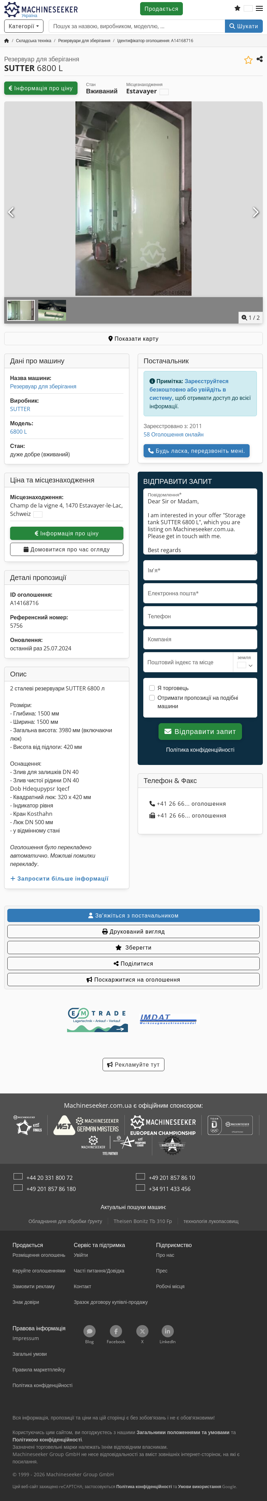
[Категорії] (23, 26)
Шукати (243, 26)
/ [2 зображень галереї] (251, 318)
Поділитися (133, 963)
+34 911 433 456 (170, 1189)
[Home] (33, 41)
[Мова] (248, 8)
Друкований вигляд (133, 931)
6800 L (18, 431)
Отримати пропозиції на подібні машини (197, 702)
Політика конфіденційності (200, 749)
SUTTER (20, 409)
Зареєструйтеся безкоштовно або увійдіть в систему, (188, 389)
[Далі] (255, 212)
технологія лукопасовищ (211, 1221)
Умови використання (199, 1487)
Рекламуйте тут (133, 1064)
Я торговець (173, 688)
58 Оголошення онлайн (174, 434)
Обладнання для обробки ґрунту (65, 1221)
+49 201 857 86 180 (51, 1189)
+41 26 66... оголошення (187, 803)
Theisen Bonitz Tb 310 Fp (143, 1221)
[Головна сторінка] (6, 41)
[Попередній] (12, 212)
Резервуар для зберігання (43, 386)
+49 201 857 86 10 (172, 1178)
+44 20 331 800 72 (49, 1178)
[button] (259, 8)
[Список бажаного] (237, 8)
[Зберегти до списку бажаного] (248, 60)
